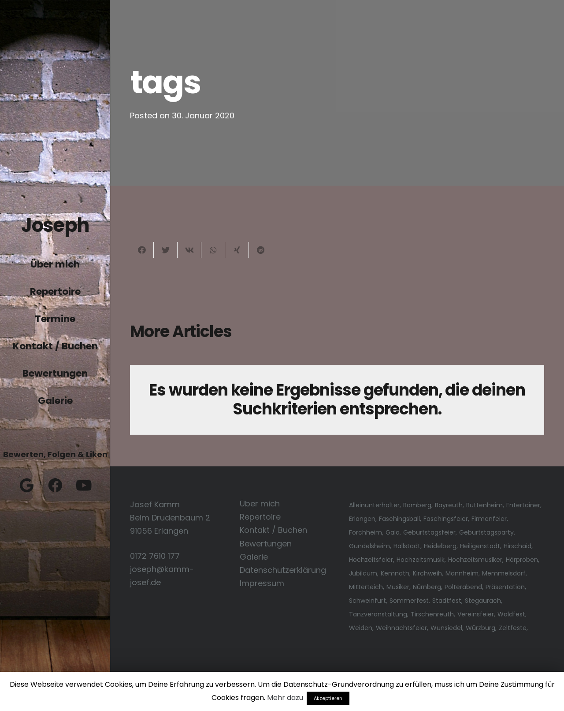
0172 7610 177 (155, 555)
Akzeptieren (328, 698)
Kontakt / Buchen (273, 529)
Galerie (254, 556)
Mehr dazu (285, 698)
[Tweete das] (166, 250)
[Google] (26, 485)
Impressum (262, 583)
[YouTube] (83, 485)
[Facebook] (55, 485)
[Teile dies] (142, 250)
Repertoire (260, 516)
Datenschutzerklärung (283, 569)
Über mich (260, 503)
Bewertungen (266, 543)
